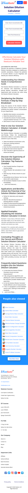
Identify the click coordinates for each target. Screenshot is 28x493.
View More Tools (14, 359)
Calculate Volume (14, 43)
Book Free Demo (5, 461)
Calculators (10, 13)
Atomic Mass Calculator (10, 310)
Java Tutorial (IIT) (5, 412)
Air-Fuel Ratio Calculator (11, 343)
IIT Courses (4, 403)
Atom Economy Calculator (11, 346)
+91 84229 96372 (5, 381)
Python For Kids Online (6, 427)
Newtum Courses (6, 389)
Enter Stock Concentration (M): (13, 23)
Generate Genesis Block (6, 467)
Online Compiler (5, 464)
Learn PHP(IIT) (4, 410)
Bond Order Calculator (10, 317)
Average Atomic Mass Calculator (13, 314)
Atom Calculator (8, 307)
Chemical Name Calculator (11, 320)
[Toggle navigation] (25, 2)
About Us (3, 439)
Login (20, 2)
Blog (2, 447)
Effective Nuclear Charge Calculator (14, 323)
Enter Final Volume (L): (14, 35)
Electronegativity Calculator (12, 330)
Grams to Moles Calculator (11, 352)
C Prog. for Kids (4, 424)
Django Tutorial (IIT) (6, 415)
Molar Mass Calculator (10, 333)
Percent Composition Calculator (13, 336)
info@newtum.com (5, 385)
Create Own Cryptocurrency (7, 395)
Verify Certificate (5, 459)
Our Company (5, 435)
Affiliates (3, 456)
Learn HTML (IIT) (5, 407)
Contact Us (3, 441)
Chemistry (17, 13)
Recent (2, 444)
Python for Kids (4, 398)
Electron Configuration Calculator (13, 326)
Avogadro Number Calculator (12, 349)
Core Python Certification (7, 392)
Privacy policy (7, 482)
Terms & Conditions (19, 482)
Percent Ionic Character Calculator (13, 339)
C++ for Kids (4, 430)
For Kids (3, 421)
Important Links (6, 452)
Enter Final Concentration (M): (14, 29)
